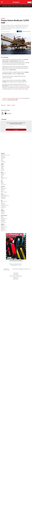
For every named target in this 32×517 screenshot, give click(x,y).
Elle (1, 180)
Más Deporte (3, 220)
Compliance (15, 274)
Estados (2, 168)
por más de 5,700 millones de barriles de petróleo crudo (18, 85)
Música (2, 191)
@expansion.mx (16, 265)
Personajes (3, 227)
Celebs (2, 183)
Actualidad (3, 210)
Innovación (3, 206)
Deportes (2, 189)
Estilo (2, 187)
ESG (1, 200)
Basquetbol (3, 219)
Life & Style (3, 186)
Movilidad (3, 204)
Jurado (2, 230)
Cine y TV (2, 190)
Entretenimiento (4, 188)
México (2, 165)
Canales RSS (15, 277)
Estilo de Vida (3, 229)
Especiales (3, 213)
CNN (5, 112)
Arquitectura (3, 197)
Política (2, 163)
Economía (3, 18)
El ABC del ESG (3, 207)
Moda (2, 181)
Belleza (2, 182)
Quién (2, 172)
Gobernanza (3, 203)
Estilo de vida (3, 184)
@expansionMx (5, 57)
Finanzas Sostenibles (5, 205)
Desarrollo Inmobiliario (5, 195)
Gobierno (2, 164)
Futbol (2, 216)
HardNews (8, 105)
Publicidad (15, 273)
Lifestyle (2, 221)
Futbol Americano (4, 218)
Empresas (2, 154)
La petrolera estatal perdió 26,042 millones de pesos (12, 98)
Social (2, 202)
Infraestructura (3, 196)
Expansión (3, 153)
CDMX (2, 167)
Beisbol (2, 217)
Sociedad (2, 170)
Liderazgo (3, 211)
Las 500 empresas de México (16, 260)
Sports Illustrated (4, 215)
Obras (2, 193)
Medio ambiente (4, 201)
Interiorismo (3, 198)
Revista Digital (29, 2)
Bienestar (2, 228)
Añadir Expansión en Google (27, 31)
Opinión (2, 169)
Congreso (2, 166)
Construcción (3, 194)
